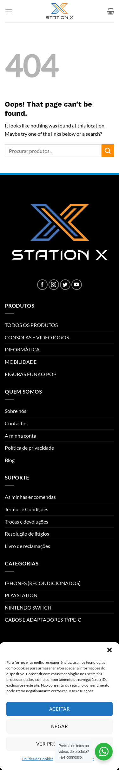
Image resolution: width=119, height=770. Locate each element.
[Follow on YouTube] (76, 284)
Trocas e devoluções (26, 522)
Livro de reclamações (27, 546)
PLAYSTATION (21, 595)
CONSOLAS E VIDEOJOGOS (37, 337)
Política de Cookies (37, 758)
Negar (59, 726)
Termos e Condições (26, 509)
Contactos (16, 423)
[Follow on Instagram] (54, 284)
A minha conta (20, 436)
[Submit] (108, 150)
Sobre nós (15, 411)
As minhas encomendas (30, 497)
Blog (10, 460)
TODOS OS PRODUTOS (31, 325)
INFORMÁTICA (22, 349)
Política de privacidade (29, 448)
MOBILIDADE (20, 362)
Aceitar (59, 709)
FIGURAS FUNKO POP (30, 374)
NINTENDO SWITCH (28, 607)
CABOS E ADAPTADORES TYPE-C (43, 620)
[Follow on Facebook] (42, 284)
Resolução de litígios (27, 534)
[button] (109, 650)
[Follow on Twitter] (65, 284)
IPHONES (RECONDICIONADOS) (43, 583)
